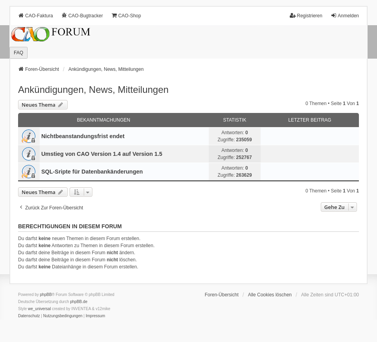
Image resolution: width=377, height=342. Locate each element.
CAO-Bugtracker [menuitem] (82, 15)
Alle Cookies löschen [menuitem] (270, 295)
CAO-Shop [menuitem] (126, 15)
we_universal (39, 309)
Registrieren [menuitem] (306, 15)
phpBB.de (78, 301)
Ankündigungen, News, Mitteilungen (93, 89)
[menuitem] (29, 316)
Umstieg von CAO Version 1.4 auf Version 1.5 (101, 154)
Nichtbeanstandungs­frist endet (83, 136)
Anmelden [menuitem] (345, 15)
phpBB (46, 294)
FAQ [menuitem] (18, 52)
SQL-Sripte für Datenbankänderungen (92, 171)
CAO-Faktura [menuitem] (35, 15)
